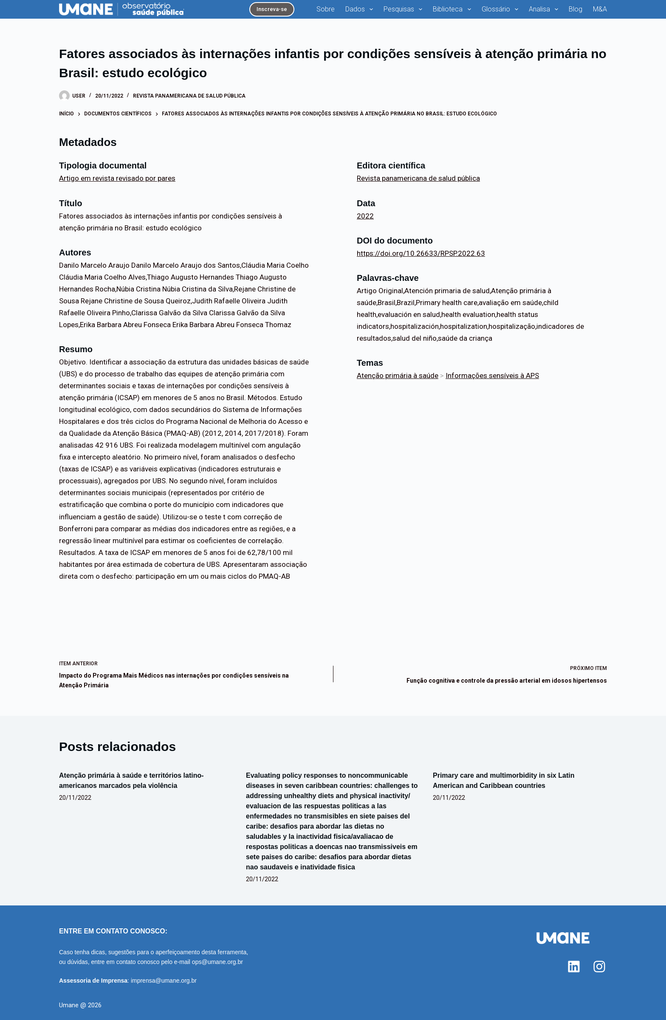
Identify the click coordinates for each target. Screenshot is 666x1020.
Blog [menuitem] (575, 9)
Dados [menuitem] (360, 9)
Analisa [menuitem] (545, 9)
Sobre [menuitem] (325, 9)
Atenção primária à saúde (397, 375)
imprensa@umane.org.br (164, 980)
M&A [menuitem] (600, 9)
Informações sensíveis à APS (492, 375)
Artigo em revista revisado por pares (117, 178)
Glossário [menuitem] (502, 9)
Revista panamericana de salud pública (189, 96)
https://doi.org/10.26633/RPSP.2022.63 (421, 253)
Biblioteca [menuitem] (453, 9)
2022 (365, 216)
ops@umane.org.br (217, 961)
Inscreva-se (272, 9)
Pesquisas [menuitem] (405, 9)
